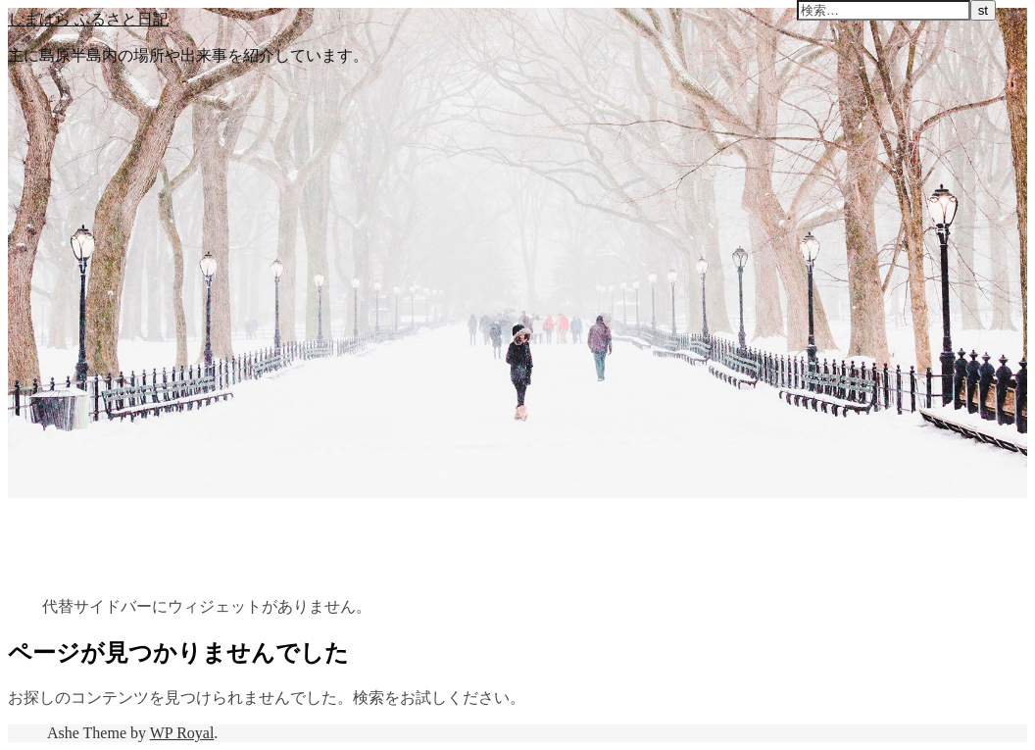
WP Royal (182, 733)
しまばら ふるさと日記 (88, 18)
